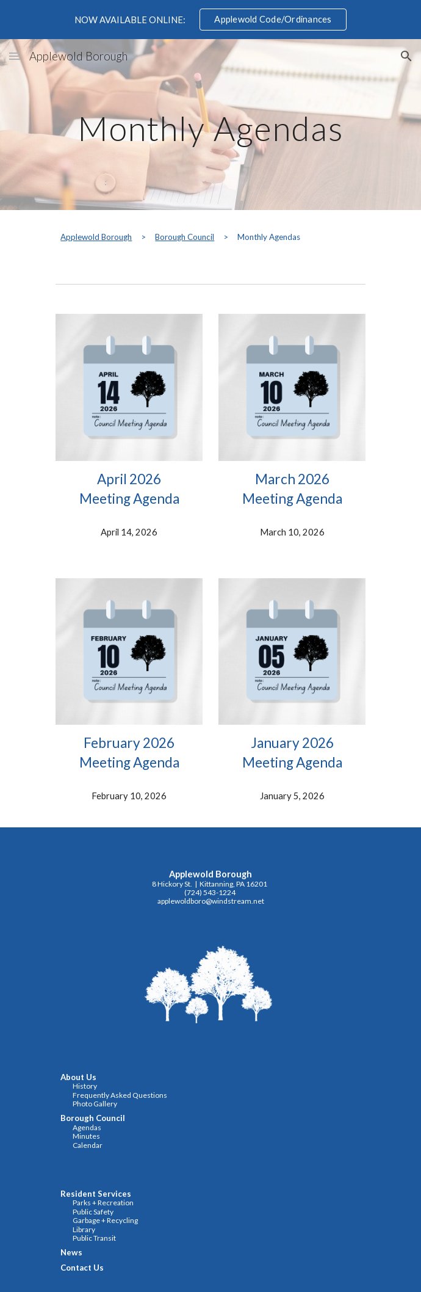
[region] (210, 19)
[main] (210, 124)
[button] (14, 56)
